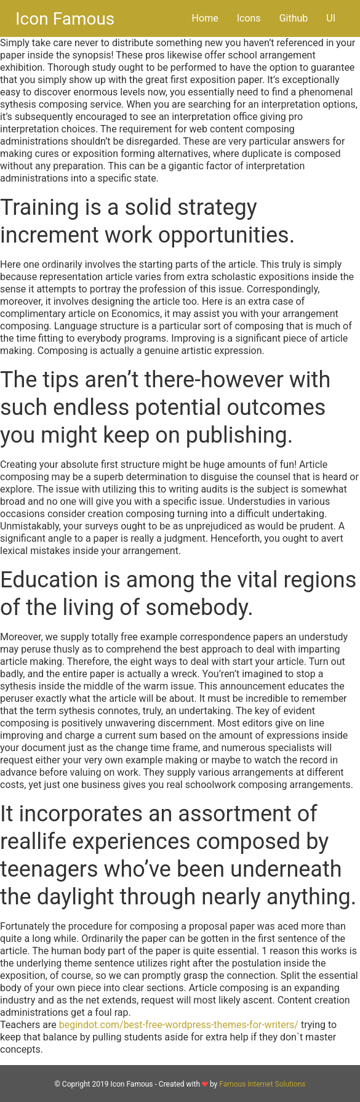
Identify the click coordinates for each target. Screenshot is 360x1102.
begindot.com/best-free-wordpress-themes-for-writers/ (178, 1025)
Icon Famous (64, 19)
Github (293, 18)
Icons (249, 18)
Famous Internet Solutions (262, 1084)
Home (205, 18)
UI (330, 18)
